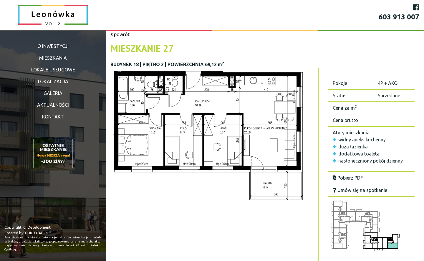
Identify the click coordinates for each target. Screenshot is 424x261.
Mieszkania (53, 58)
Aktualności (53, 105)
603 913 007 (399, 17)
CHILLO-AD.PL (37, 233)
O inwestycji (53, 46)
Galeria (53, 93)
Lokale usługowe (53, 69)
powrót (120, 34)
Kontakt (53, 116)
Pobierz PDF (348, 177)
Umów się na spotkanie (360, 190)
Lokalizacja (53, 81)
